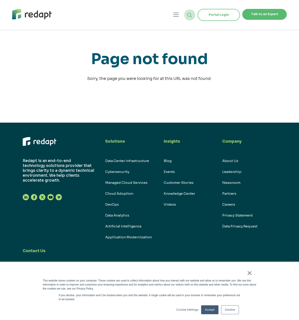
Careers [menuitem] (228, 204)
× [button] (251, 274)
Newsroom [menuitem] (231, 182)
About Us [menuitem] (230, 161)
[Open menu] (170, 15)
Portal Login (213, 15)
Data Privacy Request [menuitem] (239, 226)
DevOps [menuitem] (112, 204)
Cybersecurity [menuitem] (117, 172)
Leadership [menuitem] (231, 172)
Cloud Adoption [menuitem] (119, 193)
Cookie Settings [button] (187, 309)
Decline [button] (230, 309)
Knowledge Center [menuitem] (179, 193)
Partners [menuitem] (229, 193)
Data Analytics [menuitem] (117, 215)
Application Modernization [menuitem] (128, 237)
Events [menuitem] (169, 172)
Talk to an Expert (262, 15)
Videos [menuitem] (170, 204)
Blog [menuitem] (168, 161)
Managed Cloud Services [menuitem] (126, 182)
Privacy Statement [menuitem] (237, 215)
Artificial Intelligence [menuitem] (123, 226)
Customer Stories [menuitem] (179, 182)
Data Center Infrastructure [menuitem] (127, 161)
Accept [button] (210, 309)
